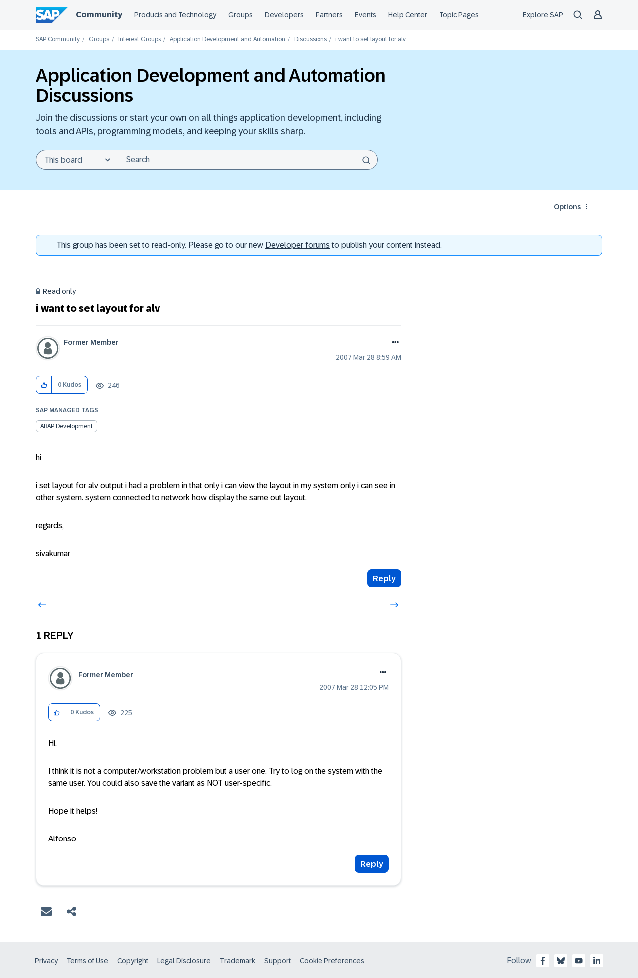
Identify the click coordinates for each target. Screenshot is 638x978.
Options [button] (567, 207)
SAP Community (58, 39)
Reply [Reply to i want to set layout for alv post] (384, 578)
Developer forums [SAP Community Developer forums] (297, 245)
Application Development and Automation (227, 39)
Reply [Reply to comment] (371, 864)
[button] (44, 385)
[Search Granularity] (76, 160)
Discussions (310, 39)
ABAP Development (66, 426)
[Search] (247, 160)
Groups (99, 39)
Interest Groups (139, 39)
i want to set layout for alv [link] (370, 39)
